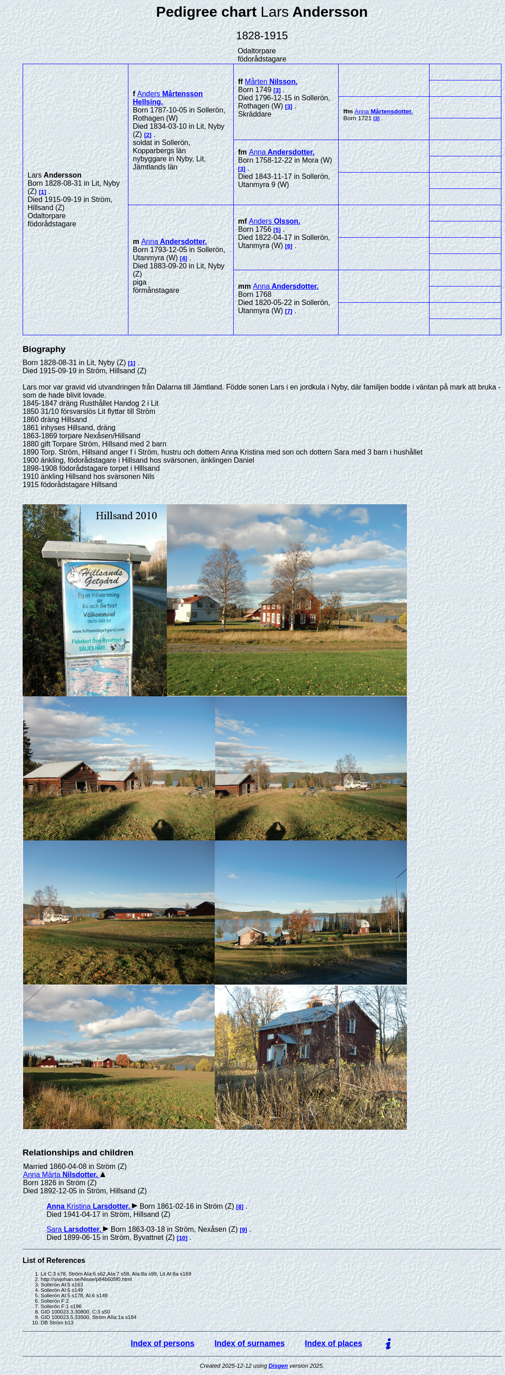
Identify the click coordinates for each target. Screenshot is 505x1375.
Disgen (278, 1365)
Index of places (333, 1343)
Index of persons (162, 1343)
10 (182, 1237)
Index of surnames (249, 1343)
